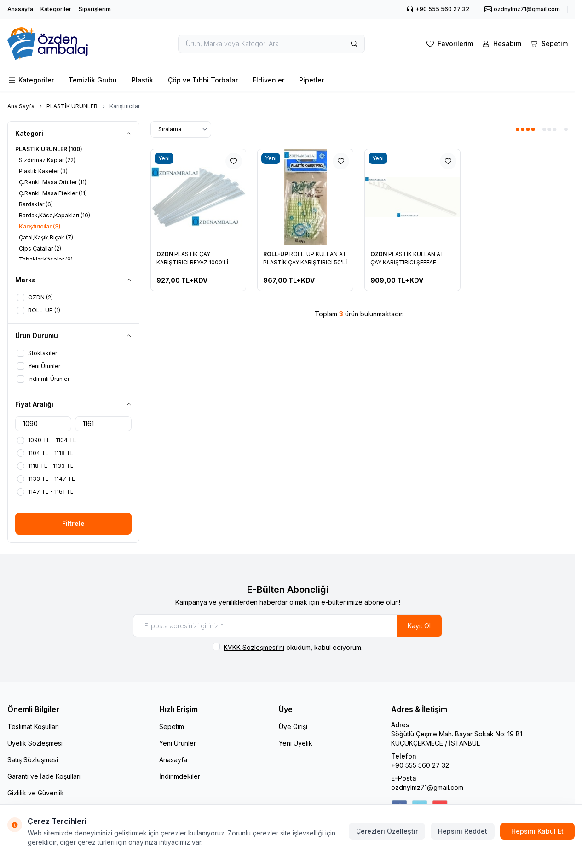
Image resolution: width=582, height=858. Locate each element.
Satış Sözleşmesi (32, 760)
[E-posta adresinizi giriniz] (287, 626)
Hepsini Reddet (462, 831)
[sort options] (180, 129)
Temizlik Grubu (93, 80)
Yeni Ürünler (177, 743)
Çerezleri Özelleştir (387, 831)
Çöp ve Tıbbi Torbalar (203, 80)
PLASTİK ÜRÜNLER (72, 106)
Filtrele (73, 523)
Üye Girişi (293, 726)
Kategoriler (55, 9)
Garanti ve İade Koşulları (44, 776)
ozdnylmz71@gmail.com (427, 787)
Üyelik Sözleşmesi (35, 743)
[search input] (271, 44)
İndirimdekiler (179, 776)
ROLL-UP (276, 254)
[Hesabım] (500, 43)
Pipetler (311, 80)
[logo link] (62, 43)
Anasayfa (20, 9)
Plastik (142, 80)
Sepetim (171, 726)
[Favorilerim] (449, 43)
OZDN (165, 254)
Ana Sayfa (21, 106)
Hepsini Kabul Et (537, 831)
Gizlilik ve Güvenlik (35, 793)
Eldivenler (268, 80)
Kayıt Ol (419, 626)
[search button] (354, 44)
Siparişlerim (95, 9)
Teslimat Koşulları (33, 726)
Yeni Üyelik (295, 743)
